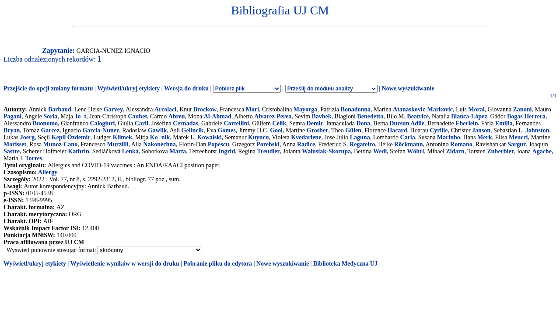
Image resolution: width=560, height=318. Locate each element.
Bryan (12, 130)
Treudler (268, 151)
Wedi (380, 151)
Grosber (318, 130)
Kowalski (209, 137)
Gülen (353, 130)
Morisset (15, 144)
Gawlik (157, 130)
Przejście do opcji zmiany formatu (48, 88)
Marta (177, 151)
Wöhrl (415, 151)
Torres (33, 158)
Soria (50, 116)
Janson (481, 130)
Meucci (518, 137)
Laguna (360, 137)
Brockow (205, 109)
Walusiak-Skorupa (326, 151)
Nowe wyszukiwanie (408, 88)
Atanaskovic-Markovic (423, 109)
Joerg (27, 137)
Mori (252, 109)
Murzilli (117, 144)
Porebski (268, 144)
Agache (542, 151)
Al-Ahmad (217, 116)
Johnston (537, 130)
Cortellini (236, 123)
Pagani (12, 116)
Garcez (50, 130)
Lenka (130, 151)
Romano (461, 144)
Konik (160, 137)
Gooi (276, 130)
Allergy (47, 172)
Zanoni (522, 109)
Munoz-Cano (60, 144)
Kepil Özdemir (71, 137)
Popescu (218, 144)
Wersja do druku (186, 88)
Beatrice (418, 116)
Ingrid (226, 151)
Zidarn (455, 151)
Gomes (226, 130)
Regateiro (362, 144)
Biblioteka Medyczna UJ (345, 263)
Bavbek (321, 116)
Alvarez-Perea (272, 116)
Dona (363, 123)
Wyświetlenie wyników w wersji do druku (124, 263)
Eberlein (466, 123)
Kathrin (78, 151)
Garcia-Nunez (100, 130)
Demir (315, 123)
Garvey (113, 109)
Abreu (176, 116)
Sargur (517, 144)
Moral (476, 109)
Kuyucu (258, 137)
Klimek (122, 137)
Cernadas (185, 123)
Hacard (397, 130)
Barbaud (59, 109)
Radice (306, 144)
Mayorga (305, 109)
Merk (484, 137)
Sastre (12, 151)
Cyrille (439, 130)
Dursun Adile (406, 123)
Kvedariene (306, 137)
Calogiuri (102, 123)
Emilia (504, 123)
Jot (81, 116)
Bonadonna (356, 109)
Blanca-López (469, 116)
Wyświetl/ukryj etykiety (128, 88)
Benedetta (370, 116)
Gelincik (193, 130)
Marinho (448, 137)
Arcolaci (165, 109)
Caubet (137, 116)
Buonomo (45, 123)
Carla (407, 137)
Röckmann (408, 144)
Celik (279, 123)
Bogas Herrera (526, 116)
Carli (141, 123)
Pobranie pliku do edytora (217, 263)
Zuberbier (500, 151)
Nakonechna (159, 144)
